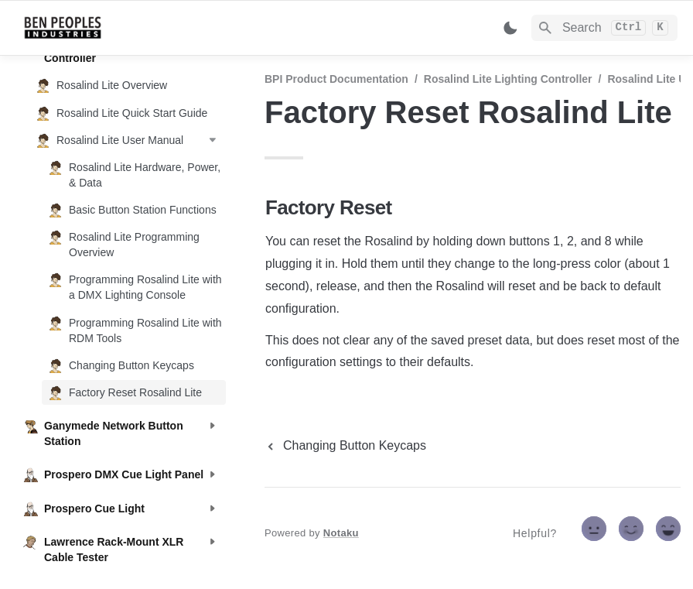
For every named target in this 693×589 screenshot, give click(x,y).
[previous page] (345, 446)
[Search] (604, 28)
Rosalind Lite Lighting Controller (508, 79)
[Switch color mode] (510, 28)
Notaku (341, 533)
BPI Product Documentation (336, 79)
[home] (131, 27)
